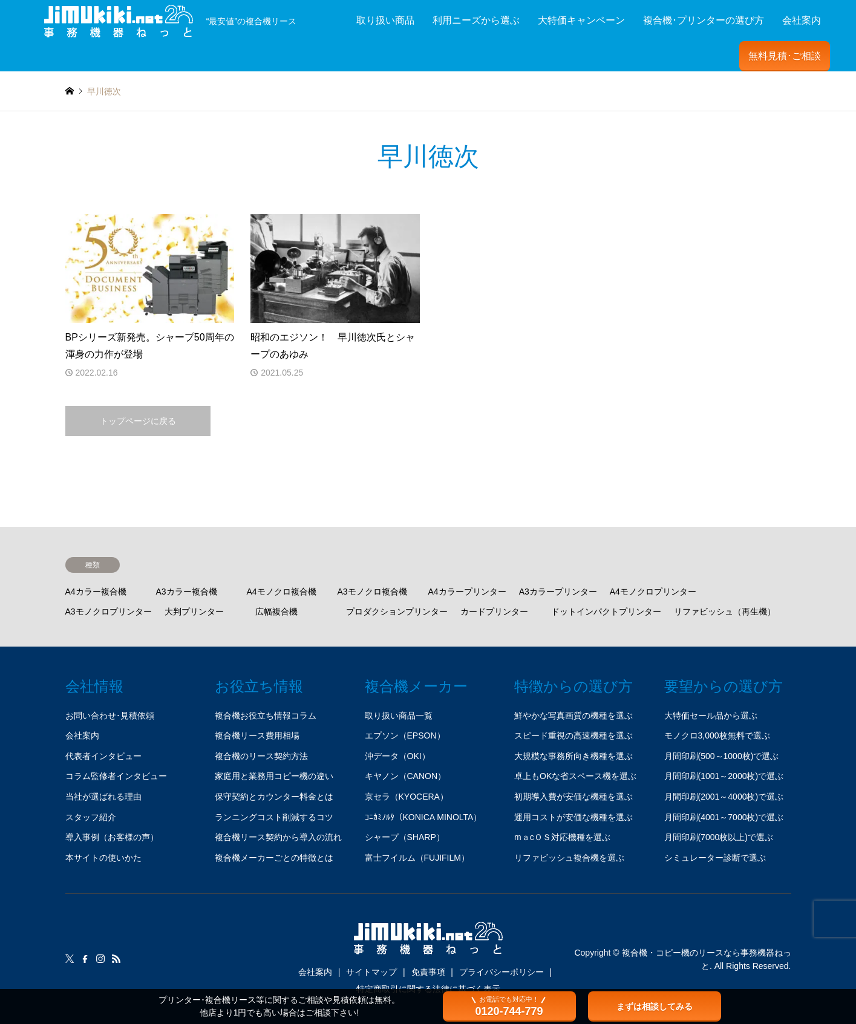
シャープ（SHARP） (405, 837)
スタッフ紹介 (90, 817)
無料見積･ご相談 (784, 56)
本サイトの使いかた (103, 858)
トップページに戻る (138, 421)
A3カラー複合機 (186, 591)
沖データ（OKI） (397, 756)
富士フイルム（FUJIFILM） (417, 858)
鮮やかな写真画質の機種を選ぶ (573, 715)
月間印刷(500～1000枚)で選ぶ (721, 756)
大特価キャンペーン (581, 20)
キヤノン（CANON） (405, 776)
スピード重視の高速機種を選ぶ (573, 735)
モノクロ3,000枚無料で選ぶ (717, 735)
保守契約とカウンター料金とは (274, 796)
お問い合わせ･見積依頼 (109, 715)
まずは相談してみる (654, 1006)
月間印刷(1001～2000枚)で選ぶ (724, 776)
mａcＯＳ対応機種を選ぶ (562, 837)
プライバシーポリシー (501, 972)
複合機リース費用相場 (257, 735)
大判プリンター (194, 611)
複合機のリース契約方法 (261, 756)
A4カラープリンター (467, 591)
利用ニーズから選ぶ (476, 20)
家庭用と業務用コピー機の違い (274, 776)
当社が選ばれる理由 (103, 796)
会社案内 (801, 20)
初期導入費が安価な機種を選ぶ (573, 796)
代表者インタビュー (103, 756)
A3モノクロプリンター (108, 611)
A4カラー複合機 (95, 591)
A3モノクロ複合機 (372, 591)
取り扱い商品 (385, 20)
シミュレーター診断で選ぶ (715, 858)
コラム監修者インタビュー (116, 776)
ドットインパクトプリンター (606, 611)
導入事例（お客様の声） (111, 837)
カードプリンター (494, 611)
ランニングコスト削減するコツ (274, 817)
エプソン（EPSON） (405, 735)
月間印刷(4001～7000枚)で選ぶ (724, 817)
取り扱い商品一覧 (399, 715)
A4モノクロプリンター (653, 591)
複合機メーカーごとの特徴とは (274, 858)
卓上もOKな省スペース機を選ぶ (575, 776)
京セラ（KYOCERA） (406, 796)
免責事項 (428, 972)
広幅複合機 (276, 611)
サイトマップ (371, 972)
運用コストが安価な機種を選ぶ (573, 817)
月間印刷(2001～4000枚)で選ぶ (724, 796)
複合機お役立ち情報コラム (265, 715)
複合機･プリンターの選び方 (703, 20)
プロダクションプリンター (397, 611)
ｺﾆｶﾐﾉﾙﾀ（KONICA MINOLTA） (423, 817)
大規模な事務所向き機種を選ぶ (573, 756)
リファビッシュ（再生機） (725, 611)
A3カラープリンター (558, 591)
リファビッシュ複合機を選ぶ (569, 858)
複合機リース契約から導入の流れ (278, 837)
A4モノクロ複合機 (281, 591)
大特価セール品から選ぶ (710, 715)
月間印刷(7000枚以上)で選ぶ (718, 837)
